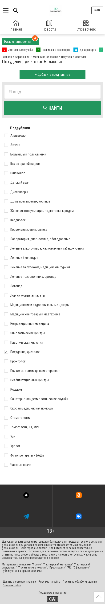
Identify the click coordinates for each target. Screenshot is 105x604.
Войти (97, 10)
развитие (60, 592)
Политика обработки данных (80, 581)
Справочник (86, 26)
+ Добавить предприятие (52, 74)
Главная (15, 26)
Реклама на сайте (49, 581)
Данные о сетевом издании (19, 581)
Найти (52, 108)
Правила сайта (12, 585)
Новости (49, 26)
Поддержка (45, 592)
